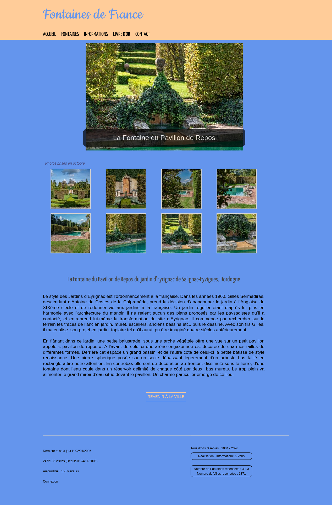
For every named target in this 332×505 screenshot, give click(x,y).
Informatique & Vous (230, 456)
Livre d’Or (121, 34)
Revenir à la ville (166, 396)
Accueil (49, 34)
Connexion (50, 481)
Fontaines (70, 34)
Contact (142, 34)
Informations (96, 34)
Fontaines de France (93, 14)
